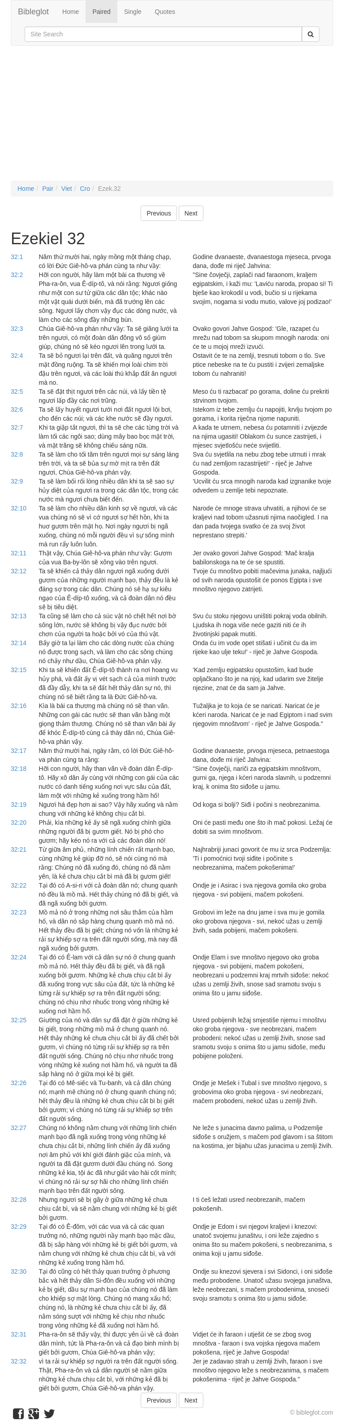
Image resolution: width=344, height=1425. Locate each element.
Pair (47, 188)
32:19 (18, 804)
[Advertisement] (172, 117)
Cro (85, 188)
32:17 (18, 750)
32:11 (18, 553)
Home (70, 11)
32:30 (18, 1271)
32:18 (18, 768)
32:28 (18, 1199)
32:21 (18, 849)
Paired (101, 11)
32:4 (17, 355)
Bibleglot (33, 11)
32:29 (18, 1226)
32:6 (17, 409)
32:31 (18, 1334)
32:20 (18, 822)
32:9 (17, 481)
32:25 (18, 1020)
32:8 (17, 454)
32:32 (18, 1361)
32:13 (18, 616)
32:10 (18, 508)
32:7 (17, 427)
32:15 (18, 669)
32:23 (18, 912)
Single (133, 11)
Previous (158, 213)
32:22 (18, 885)
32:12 (18, 571)
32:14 (18, 643)
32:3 (17, 328)
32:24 (18, 957)
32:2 (17, 274)
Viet (66, 188)
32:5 (17, 391)
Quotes (165, 11)
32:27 (18, 1127)
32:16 (18, 705)
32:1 (17, 256)
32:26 (18, 1082)
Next (191, 213)
